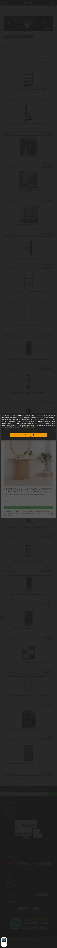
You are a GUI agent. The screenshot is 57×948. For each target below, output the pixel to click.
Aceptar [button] (15, 435)
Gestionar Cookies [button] (39, 435)
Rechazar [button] (25, 435)
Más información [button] (29, 427)
